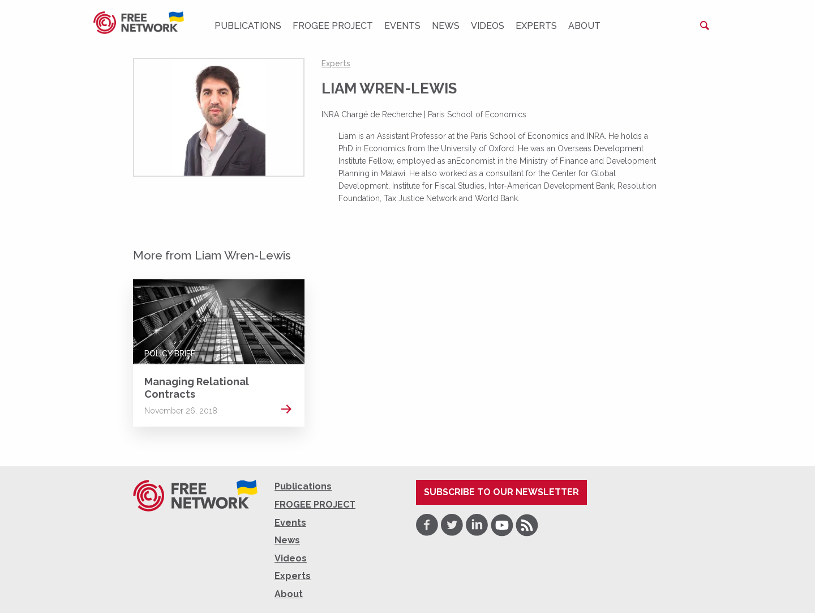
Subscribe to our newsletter (501, 492)
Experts (536, 25)
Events (402, 25)
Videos (487, 25)
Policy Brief (169, 353)
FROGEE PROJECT (333, 25)
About (584, 25)
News (446, 25)
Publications (248, 25)
